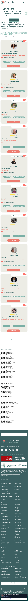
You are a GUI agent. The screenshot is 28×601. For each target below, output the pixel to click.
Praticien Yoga (3, 528)
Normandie (5, 418)
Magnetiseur (17, 507)
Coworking (16, 493)
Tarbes (6, 366)
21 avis (17, 49)
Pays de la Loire (6, 422)
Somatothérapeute (18, 537)
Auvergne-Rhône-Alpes (8, 402)
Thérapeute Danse (4, 540)
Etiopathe (3, 499)
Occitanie (15, 36)
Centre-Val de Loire (7, 406)
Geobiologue (3, 501)
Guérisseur (16, 502)
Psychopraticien (4, 533)
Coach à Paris (3, 576)
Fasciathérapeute (18, 499)
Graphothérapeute (4, 502)
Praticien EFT (17, 516)
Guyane (5, 411)
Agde (6, 370)
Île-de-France (6, 413)
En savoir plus (7, 596)
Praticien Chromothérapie (5, 516)
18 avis (17, 283)
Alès (6, 367)
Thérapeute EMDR (18, 540)
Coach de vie (17, 489)
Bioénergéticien (4, 486)
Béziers (6, 357)
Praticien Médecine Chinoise (6, 522)
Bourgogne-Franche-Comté (9, 403)
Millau (6, 377)
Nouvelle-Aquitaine (7, 420)
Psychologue (3, 531)
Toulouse (7, 352)
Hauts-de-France (7, 412)
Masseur (2, 508)
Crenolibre (3, 446)
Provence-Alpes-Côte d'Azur (9, 424)
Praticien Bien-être (4, 514)
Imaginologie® (17, 504)
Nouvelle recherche (14, 20)
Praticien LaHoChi (18, 519)
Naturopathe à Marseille (19, 573)
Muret (6, 372)
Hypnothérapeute (4, 504)
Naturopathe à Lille (18, 574)
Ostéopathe (3, 513)
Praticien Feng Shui (4, 517)
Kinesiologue (17, 505)
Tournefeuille (8, 371)
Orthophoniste (3, 511)
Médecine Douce (4, 510)
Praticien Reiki (3, 525)
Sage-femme (17, 536)
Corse (4, 407)
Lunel (6, 373)
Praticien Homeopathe (19, 517)
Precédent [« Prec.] (4, 339)
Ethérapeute (17, 498)
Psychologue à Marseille (5, 574)
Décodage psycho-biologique (6, 496)
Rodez (6, 375)
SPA (1, 536)
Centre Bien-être (18, 486)
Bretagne (5, 405)
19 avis (17, 224)
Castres (6, 365)
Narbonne (7, 359)
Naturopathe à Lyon (4, 570)
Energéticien (17, 496)
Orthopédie (17, 511)
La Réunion (6, 415)
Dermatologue (3, 495)
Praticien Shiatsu (18, 525)
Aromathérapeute (18, 483)
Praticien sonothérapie (5, 530)
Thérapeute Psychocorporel (20, 542)
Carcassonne (8, 362)
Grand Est (5, 408)
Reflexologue (3, 534)
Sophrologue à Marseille (19, 568)
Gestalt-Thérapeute (18, 501)
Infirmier (2, 505)
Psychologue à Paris (4, 568)
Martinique (5, 416)
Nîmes (6, 354)
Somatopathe (3, 537)
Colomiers (7, 368)
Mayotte (5, 417)
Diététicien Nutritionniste (19, 495)
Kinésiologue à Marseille (5, 577)
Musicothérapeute (18, 508)
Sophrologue (3, 539)
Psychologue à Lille (18, 571)
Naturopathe (17, 510)
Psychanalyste (17, 530)
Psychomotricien (17, 531)
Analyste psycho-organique (6, 483)
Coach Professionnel (4, 489)
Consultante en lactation (5, 493)
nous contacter (18, 592)
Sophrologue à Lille (4, 571)
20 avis (17, 79)
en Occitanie (7, 383)
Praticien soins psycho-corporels (20, 528)
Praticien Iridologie (4, 519)
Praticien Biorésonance (19, 514)
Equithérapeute (4, 498)
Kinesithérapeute (4, 507)
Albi (6, 361)
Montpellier (7, 353)
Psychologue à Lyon (18, 576)
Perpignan (7, 356)
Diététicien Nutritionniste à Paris (20, 570)
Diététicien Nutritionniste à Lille (20, 577)
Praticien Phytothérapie (19, 522)
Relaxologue (17, 534)
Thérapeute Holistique (5, 542)
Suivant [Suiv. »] (13, 339)
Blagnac (6, 376)
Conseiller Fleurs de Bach (19, 491)
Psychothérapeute (18, 533)
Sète (6, 363)
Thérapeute (7, 36)
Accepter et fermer (14, 598)
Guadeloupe (6, 410)
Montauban (7, 358)
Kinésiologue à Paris (4, 573)
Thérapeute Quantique (5, 543)
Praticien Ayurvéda (18, 513)
